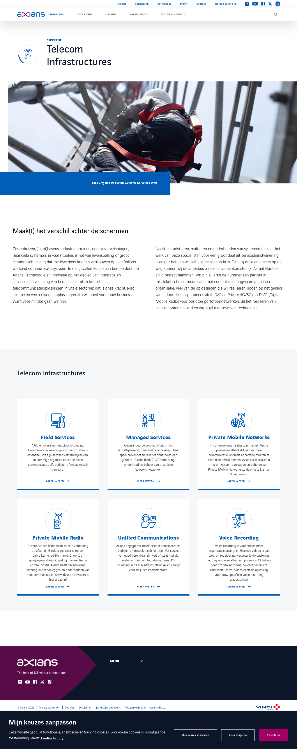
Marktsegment (138, 14)
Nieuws (121, 3)
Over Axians (85, 14)
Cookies (69, 707)
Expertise (110, 14)
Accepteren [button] (273, 735)
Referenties (164, 3)
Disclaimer (85, 707)
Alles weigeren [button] (238, 735)
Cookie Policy (52, 738)
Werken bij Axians (225, 3)
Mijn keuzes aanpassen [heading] (42, 723)
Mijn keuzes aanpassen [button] (195, 735)
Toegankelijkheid (135, 707)
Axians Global (158, 707)
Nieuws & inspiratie (173, 14)
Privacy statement (49, 707)
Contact (201, 3)
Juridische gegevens (108, 707)
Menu (114, 661)
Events (184, 3)
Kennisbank (141, 3)
